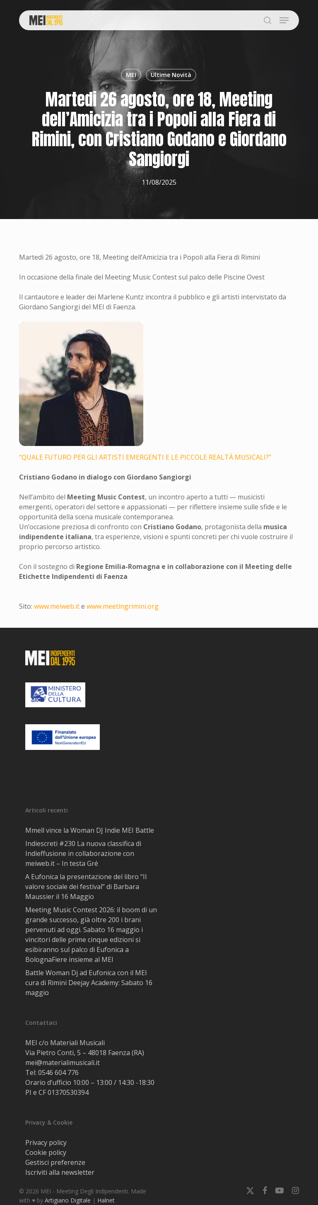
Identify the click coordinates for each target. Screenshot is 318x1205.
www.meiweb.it (57, 606)
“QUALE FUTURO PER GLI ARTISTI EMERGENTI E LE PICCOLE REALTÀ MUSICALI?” (145, 457)
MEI (131, 75)
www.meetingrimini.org (123, 606)
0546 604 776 (58, 1072)
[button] (284, 20)
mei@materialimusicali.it (62, 1062)
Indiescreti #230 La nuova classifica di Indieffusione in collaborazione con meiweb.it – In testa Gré (83, 853)
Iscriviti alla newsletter (59, 1172)
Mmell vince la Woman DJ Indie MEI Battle (89, 830)
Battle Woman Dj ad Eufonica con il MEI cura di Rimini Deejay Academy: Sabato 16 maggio (88, 982)
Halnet (106, 1200)
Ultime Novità (171, 75)
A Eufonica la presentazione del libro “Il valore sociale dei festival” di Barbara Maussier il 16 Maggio (86, 886)
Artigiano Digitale (68, 1200)
